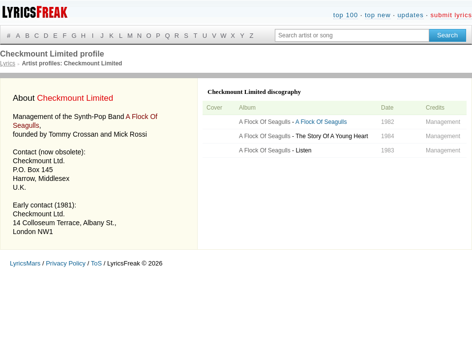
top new (378, 15)
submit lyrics (451, 15)
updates (410, 15)
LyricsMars (25, 263)
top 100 (345, 15)
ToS (96, 263)
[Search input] (352, 35)
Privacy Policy (66, 263)
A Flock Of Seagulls (265, 121)
